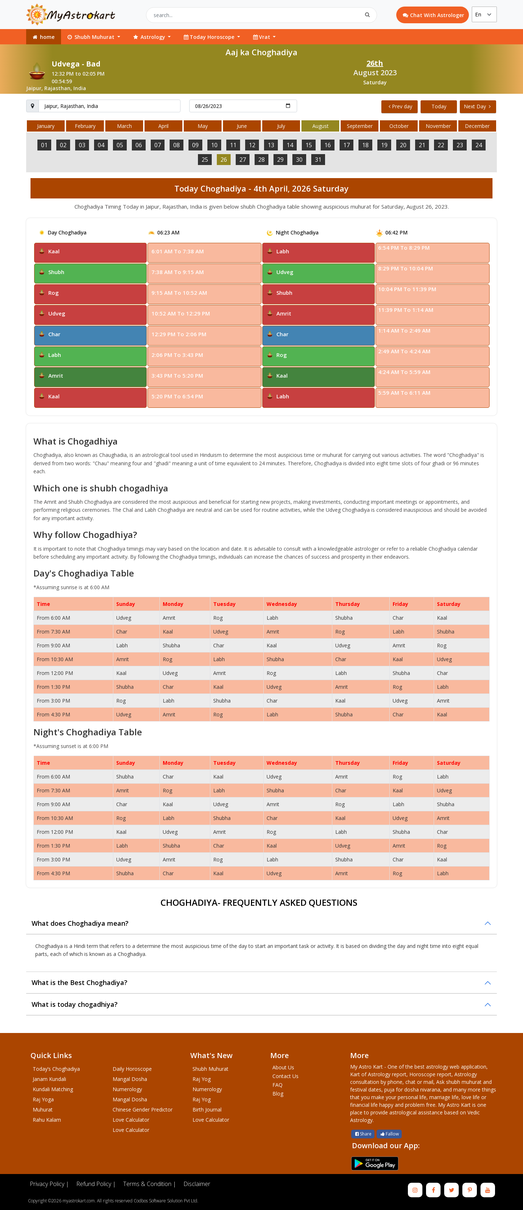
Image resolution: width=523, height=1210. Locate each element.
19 (384, 145)
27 (242, 160)
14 (290, 145)
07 (157, 145)
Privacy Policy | (49, 1184)
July (281, 125)
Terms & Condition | (149, 1184)
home (43, 36)
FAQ (277, 1084)
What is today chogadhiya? (75, 1004)
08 (176, 145)
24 (478, 145)
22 (441, 145)
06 (138, 145)
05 (120, 145)
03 (82, 145)
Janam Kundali (49, 1079)
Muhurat (43, 1109)
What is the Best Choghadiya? (79, 982)
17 (346, 145)
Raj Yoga (43, 1099)
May (203, 125)
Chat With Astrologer (433, 15)
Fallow (389, 1134)
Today (438, 106)
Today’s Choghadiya (56, 1068)
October (399, 125)
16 (327, 145)
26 (223, 160)
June (242, 125)
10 (214, 145)
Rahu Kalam (47, 1119)
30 (299, 160)
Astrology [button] (149, 36)
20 (403, 145)
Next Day (477, 106)
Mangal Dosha (130, 1079)
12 (252, 145)
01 (44, 145)
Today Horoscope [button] (209, 36)
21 (422, 145)
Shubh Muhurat (210, 1068)
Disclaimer (196, 1184)
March (124, 125)
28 (261, 160)
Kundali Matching (53, 1089)
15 (308, 145)
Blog (277, 1093)
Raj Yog (201, 1079)
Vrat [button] (262, 36)
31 (318, 160)
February (85, 125)
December (477, 125)
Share (363, 1134)
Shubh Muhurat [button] (91, 36)
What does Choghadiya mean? (80, 923)
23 (460, 145)
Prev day (400, 106)
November (438, 125)
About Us (283, 1067)
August (320, 125)
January (45, 125)
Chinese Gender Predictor (143, 1109)
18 (365, 145)
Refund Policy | (96, 1184)
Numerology (127, 1089)
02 (63, 145)
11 (233, 145)
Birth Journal (207, 1109)
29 (280, 160)
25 (205, 160)
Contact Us (285, 1076)
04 (101, 145)
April (163, 125)
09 (195, 145)
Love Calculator (131, 1119)
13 (271, 145)
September (360, 125)
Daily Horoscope (132, 1068)
